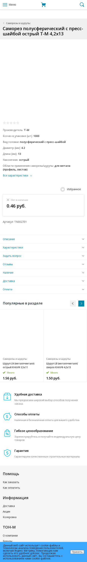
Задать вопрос (12, 256)
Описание (9, 239)
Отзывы (8, 264)
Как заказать (11, 482)
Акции (6, 511)
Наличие (8, 272)
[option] (22, 345)
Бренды (7, 541)
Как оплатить (11, 487)
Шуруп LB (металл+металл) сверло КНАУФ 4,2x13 (62, 365)
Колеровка (9, 517)
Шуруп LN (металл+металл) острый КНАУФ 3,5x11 (18, 365)
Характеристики (13, 247)
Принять (77, 552)
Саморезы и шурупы (18, 23)
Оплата (7, 289)
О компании (10, 535)
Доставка (9, 281)
